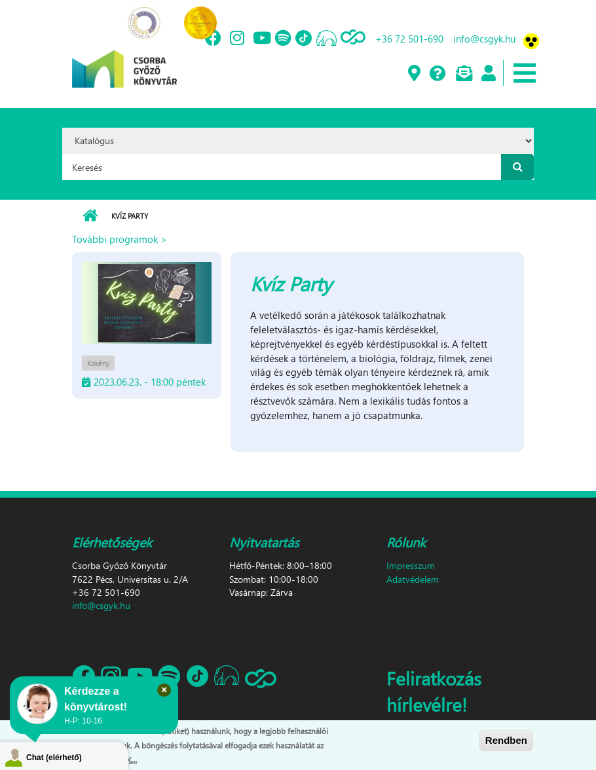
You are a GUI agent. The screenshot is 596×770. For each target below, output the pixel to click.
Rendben (506, 740)
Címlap (90, 216)
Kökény (98, 363)
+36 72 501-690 (409, 38)
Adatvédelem (412, 579)
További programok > (119, 239)
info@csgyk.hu (484, 38)
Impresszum (410, 565)
